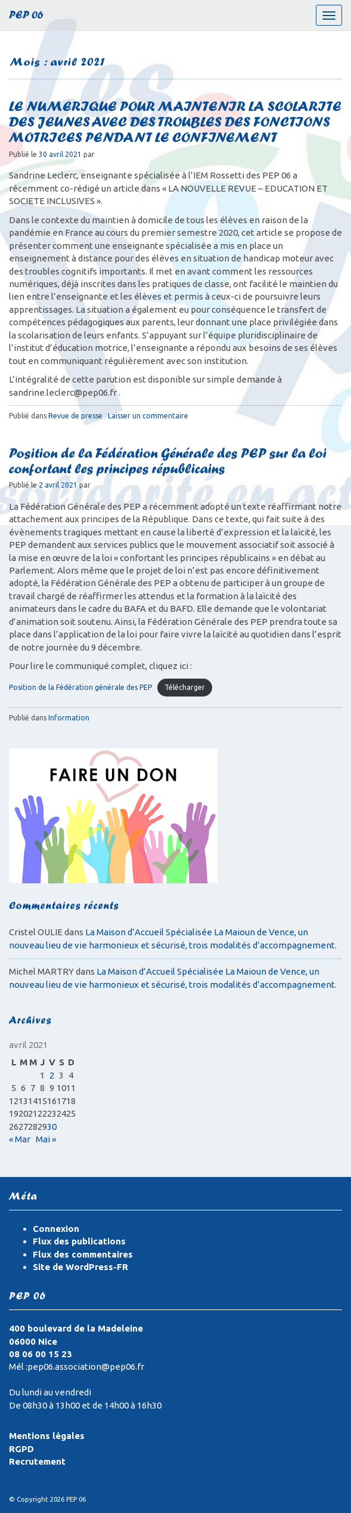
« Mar (19, 1139)
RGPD (21, 1449)
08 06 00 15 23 (40, 1354)
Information (68, 718)
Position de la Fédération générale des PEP (80, 687)
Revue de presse (75, 416)
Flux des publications (79, 1241)
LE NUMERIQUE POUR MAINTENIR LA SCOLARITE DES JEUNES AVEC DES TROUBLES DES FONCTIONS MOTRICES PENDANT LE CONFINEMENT (175, 124)
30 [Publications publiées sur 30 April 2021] (52, 1126)
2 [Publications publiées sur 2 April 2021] (51, 1075)
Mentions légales (47, 1436)
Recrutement (37, 1461)
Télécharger (184, 687)
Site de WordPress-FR (80, 1267)
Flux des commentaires (83, 1254)
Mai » (46, 1139)
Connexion (56, 1229)
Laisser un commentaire (148, 416)
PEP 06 (26, 16)
